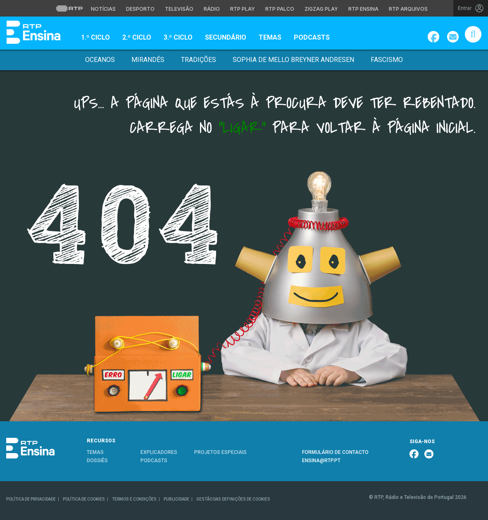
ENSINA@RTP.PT (321, 460)
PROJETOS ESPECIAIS (220, 452)
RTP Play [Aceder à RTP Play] (242, 9)
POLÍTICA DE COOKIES (84, 499)
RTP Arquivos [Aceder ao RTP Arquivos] (408, 9)
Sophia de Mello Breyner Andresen (293, 60)
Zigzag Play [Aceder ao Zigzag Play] (321, 9)
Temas (270, 37)
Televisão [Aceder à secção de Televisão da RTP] (179, 9)
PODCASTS (153, 460)
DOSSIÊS (97, 460)
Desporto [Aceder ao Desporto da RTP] (140, 9)
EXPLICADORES (158, 452)
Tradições (198, 60)
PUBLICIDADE (176, 499)
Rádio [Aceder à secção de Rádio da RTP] (212, 9)
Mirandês (147, 60)
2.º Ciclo (136, 37)
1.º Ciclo (95, 37)
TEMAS (95, 452)
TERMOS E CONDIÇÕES (134, 499)
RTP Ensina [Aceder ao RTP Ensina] (363, 9)
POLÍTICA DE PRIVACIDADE (31, 499)
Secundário (225, 37)
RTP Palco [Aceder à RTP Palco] (279, 9)
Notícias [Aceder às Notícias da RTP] (103, 9)
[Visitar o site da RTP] (69, 8)
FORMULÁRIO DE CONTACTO (335, 452)
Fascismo (387, 60)
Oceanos (100, 60)
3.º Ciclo (178, 37)
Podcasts (312, 37)
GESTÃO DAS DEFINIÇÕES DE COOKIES (233, 499)
